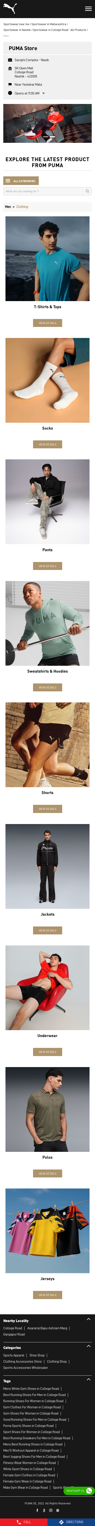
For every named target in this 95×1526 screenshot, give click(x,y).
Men (8, 207)
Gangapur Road (14, 1334)
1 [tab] (44, 137)
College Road (12, 1328)
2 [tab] (51, 137)
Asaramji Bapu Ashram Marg (47, 1328)
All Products (78, 29)
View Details (47, 322)
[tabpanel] (47, 123)
